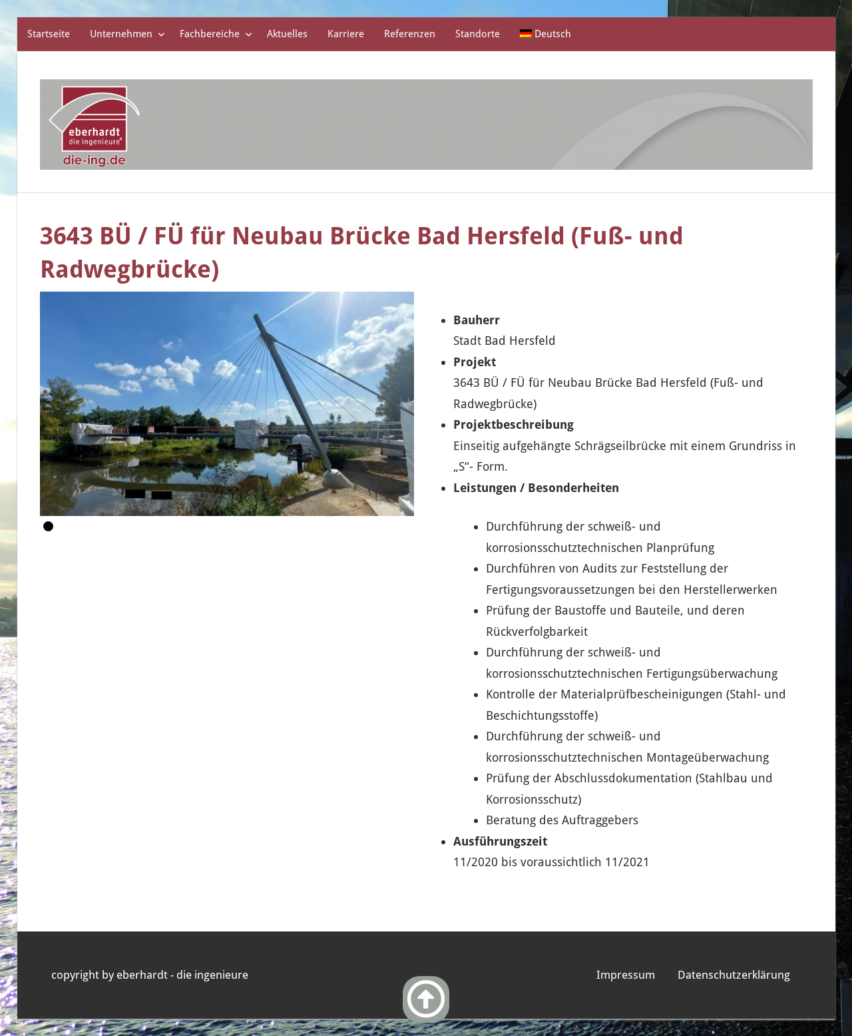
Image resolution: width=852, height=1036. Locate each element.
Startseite (48, 34)
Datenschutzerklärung (734, 974)
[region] (227, 404)
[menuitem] (546, 34)
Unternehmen (127, 34)
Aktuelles (287, 34)
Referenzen (409, 34)
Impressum (625, 974)
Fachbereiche (216, 34)
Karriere (345, 34)
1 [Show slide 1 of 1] (48, 526)
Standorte (477, 34)
